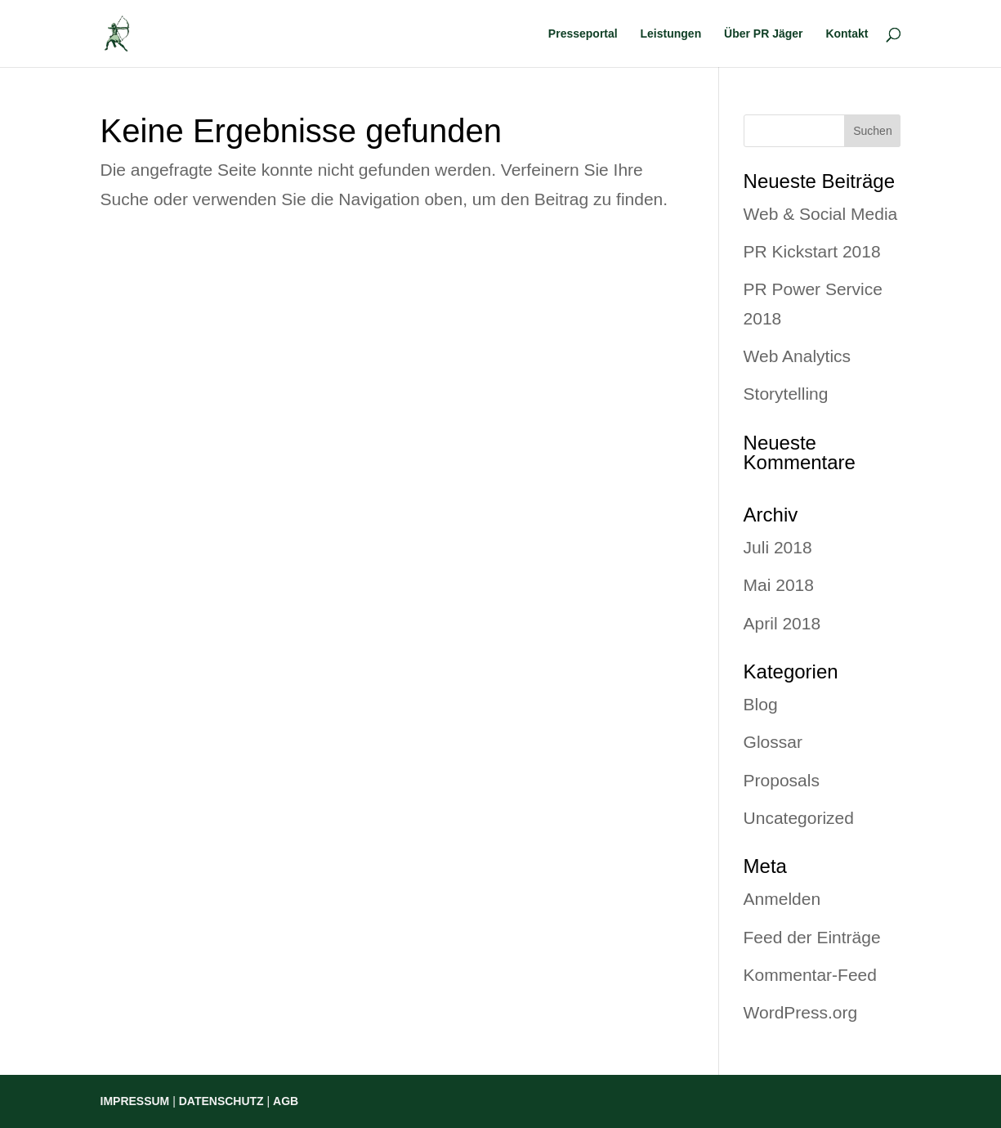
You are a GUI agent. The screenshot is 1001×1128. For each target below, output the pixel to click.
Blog (761, 704)
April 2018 (782, 623)
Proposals (782, 780)
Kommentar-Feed (810, 974)
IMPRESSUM (135, 1101)
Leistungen (671, 34)
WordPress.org (801, 1012)
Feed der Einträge (812, 937)
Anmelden (782, 898)
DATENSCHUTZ (221, 1101)
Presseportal (583, 34)
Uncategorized (799, 817)
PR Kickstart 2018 (812, 251)
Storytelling (786, 393)
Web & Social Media (821, 213)
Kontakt (846, 34)
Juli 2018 (778, 547)
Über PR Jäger (763, 34)
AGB (285, 1101)
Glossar (773, 741)
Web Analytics (797, 356)
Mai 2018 (779, 584)
